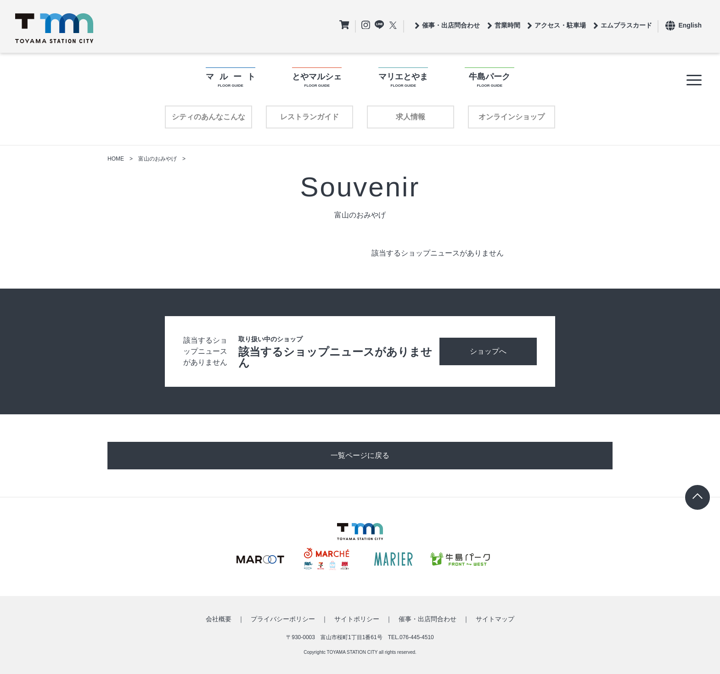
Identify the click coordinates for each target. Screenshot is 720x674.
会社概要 (218, 619)
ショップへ (488, 351)
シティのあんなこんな (208, 117)
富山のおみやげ (157, 159)
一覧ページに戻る (360, 455)
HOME (115, 159)
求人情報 (410, 117)
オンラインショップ (511, 117)
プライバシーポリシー (283, 619)
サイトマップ (495, 619)
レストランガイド (309, 117)
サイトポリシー (356, 619)
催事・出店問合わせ (427, 619)
